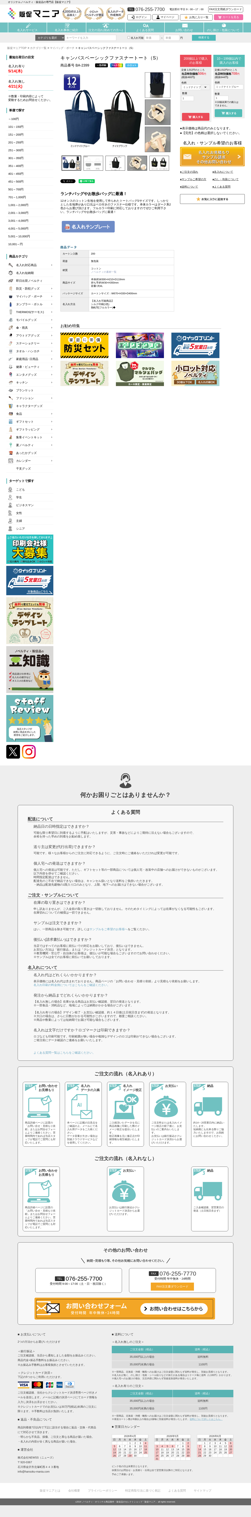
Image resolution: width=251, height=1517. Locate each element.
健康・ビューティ (28, 366)
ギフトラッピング (28, 429)
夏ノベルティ (25, 445)
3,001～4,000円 (18, 220)
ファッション (25, 398)
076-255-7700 (78, 1278)
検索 (203, 37)
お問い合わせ (184, 30)
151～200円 (16, 134)
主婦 (19, 520)
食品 (19, 413)
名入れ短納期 (25, 273)
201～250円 (16, 142)
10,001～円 (15, 244)
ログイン (141, 17)
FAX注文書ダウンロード (172, 1286)
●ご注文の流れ (189, 171)
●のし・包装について (225, 179)
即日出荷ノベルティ (29, 280)
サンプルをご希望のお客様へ (108, 929)
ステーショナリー (28, 343)
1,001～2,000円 (18, 205)
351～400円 (16, 165)
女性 (19, 513)
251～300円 (16, 150)
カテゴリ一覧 (38, 48)
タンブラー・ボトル (29, 304)
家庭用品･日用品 (27, 359)
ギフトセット (25, 421)
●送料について (189, 186)
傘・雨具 (22, 327)
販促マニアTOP (17, 48)
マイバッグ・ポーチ (62, 48)
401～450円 (16, 173)
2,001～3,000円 (18, 212)
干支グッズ (23, 468)
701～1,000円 (17, 197)
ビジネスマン (25, 505)
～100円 (13, 119)
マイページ (167, 17)
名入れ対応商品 (26, 265)
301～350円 (16, 158)
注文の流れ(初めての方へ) (105, 30)
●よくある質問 (221, 186)
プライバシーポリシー (102, 1490)
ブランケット (25, 390)
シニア (20, 528)
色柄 (183, 82)
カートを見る (231, 17)
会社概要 (74, 1490)
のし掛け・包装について (223, 30)
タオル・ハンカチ (28, 351)
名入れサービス (27, 30)
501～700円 (16, 189)
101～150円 (16, 126)
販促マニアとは (50, 1490)
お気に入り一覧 (198, 17)
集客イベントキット (29, 437)
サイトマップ (202, 1490)
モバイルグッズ (26, 319)
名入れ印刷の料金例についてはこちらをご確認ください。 (72, 985)
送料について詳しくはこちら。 (206, 1419)
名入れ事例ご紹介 (66, 30)
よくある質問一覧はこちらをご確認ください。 (64, 1052)
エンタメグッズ (26, 374)
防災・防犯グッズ (28, 288)
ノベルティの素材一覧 (103, 271)
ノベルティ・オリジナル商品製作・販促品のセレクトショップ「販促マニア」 (119, 1502)
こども (20, 489)
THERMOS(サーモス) (30, 312)
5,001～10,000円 (19, 236)
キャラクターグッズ (29, 406)
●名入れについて (222, 171)
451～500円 (16, 181)
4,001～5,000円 (18, 228)
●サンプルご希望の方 (193, 179)
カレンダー (23, 460)
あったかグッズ (26, 453)
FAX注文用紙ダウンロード (225, 9)
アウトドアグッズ (28, 335)
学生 (19, 497)
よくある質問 (145, 30)
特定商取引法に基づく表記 (142, 1490)
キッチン (22, 382)
